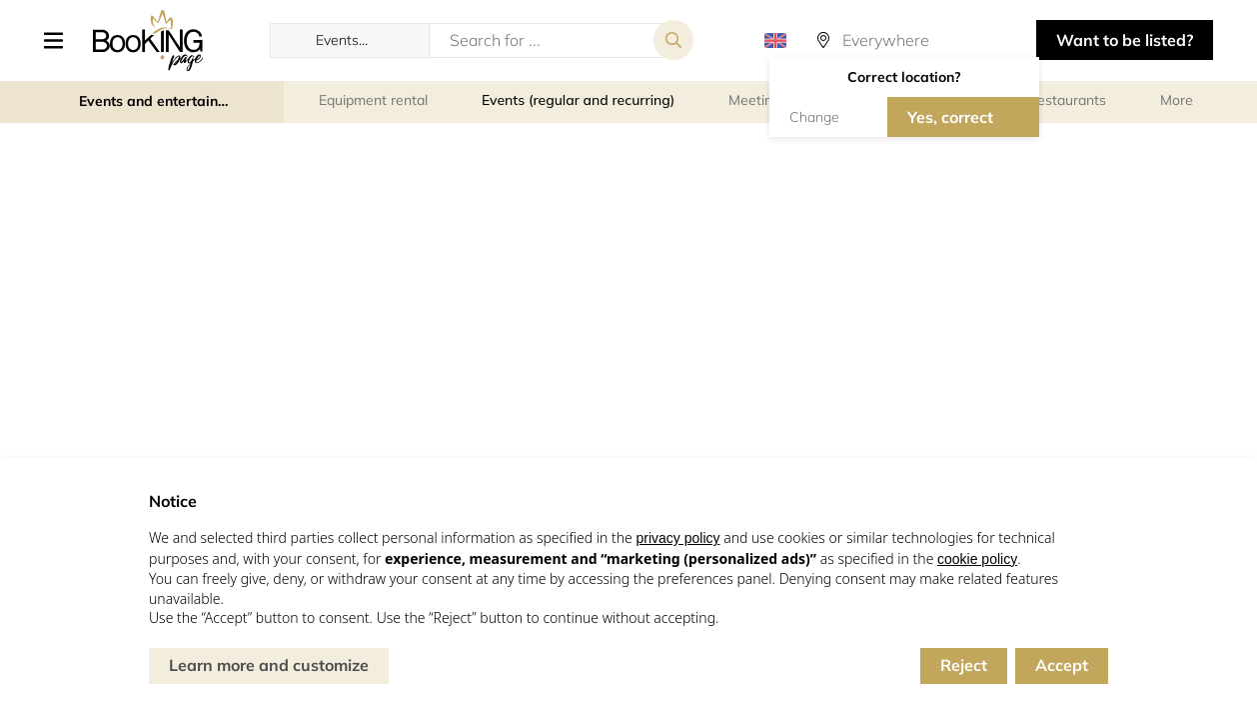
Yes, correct (950, 117)
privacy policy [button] (677, 538)
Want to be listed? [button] (1124, 40)
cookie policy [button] (977, 559)
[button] (61, 40)
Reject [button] (963, 665)
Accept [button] (1061, 665)
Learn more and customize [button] (269, 665)
